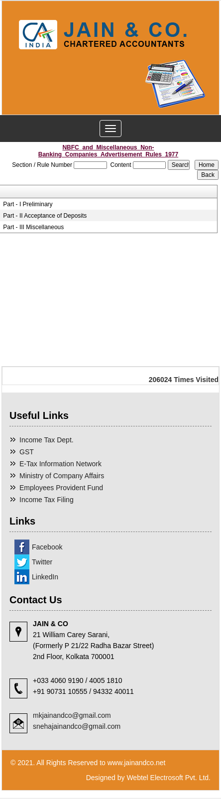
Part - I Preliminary (27, 204)
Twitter (42, 562)
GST (26, 452)
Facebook (47, 547)
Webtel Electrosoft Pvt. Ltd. (168, 778)
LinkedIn (45, 577)
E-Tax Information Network (60, 464)
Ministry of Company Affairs (61, 476)
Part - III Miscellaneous (33, 227)
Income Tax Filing (46, 500)
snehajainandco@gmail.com (76, 726)
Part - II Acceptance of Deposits (45, 215)
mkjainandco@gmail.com (72, 715)
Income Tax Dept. (46, 440)
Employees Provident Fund (61, 488)
